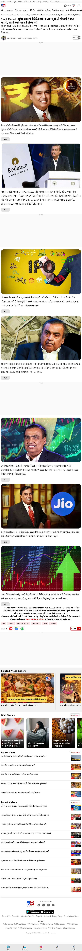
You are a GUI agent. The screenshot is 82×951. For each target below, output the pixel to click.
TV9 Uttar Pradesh (55, 928)
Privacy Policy (57, 916)
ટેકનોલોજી (55, 10)
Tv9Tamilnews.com (25, 928)
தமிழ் (39, 1)
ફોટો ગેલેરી (40, 10)
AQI (69, 5)
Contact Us (6, 916)
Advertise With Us (27, 916)
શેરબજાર (53, 624)
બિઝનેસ (73, 10)
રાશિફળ (47, 10)
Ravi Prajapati (11, 38)
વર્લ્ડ (67, 10)
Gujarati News (6, 15)
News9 (9, 1)
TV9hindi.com (8, 924)
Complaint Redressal (43, 916)
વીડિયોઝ (32, 10)
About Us (15, 916)
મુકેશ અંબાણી (35, 624)
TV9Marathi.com (20, 924)
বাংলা (30, 1)
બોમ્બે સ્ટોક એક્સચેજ (22, 624)
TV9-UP (57, 1)
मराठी (25, 1)
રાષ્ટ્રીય (62, 10)
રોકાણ (45, 624)
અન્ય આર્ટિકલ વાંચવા (35, 619)
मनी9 (51, 1)
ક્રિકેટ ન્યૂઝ (18, 10)
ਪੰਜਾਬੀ (34, 1)
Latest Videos (9, 802)
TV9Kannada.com (46, 924)
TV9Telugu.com (33, 924)
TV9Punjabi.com (72, 924)
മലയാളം (45, 1)
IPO (4, 624)
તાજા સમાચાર (9, 10)
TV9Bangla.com (59, 924)
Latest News (8, 752)
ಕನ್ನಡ (14, 1)
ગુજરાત (25, 10)
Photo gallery (16, 15)
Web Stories (8, 715)
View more (75, 715)
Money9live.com (69, 928)
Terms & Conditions (71, 916)
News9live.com (11, 928)
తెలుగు (20, 1)
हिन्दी (3, 1)
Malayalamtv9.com (40, 928)
